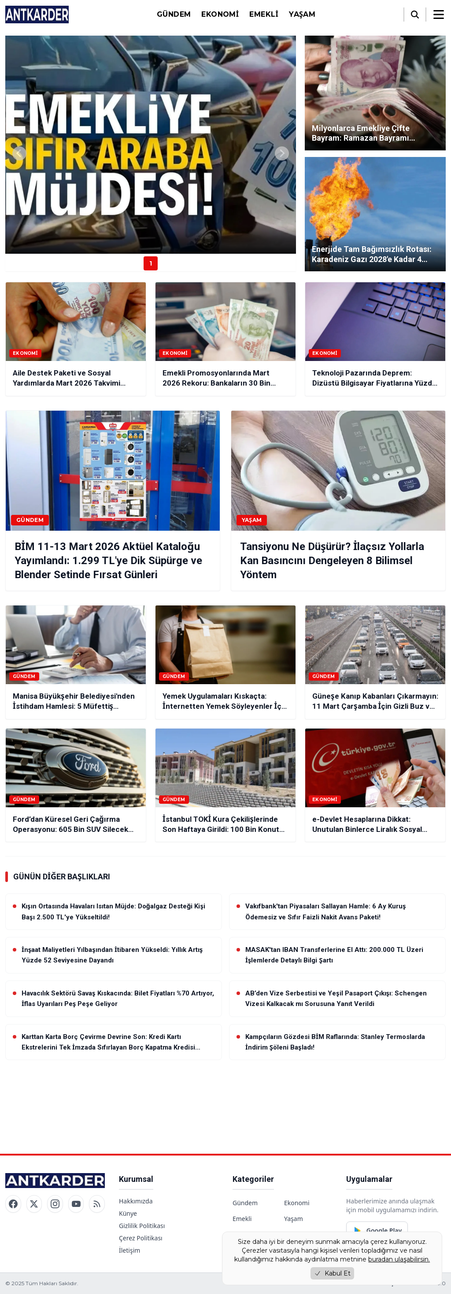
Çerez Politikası (141, 1238)
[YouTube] (76, 1204)
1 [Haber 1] (150, 263)
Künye (128, 1213)
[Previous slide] (19, 153)
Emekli (263, 14)
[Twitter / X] (34, 1204)
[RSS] (97, 1204)
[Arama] (414, 14)
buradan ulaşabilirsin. (399, 1259)
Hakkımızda (136, 1201)
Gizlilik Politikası (142, 1225)
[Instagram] (55, 1204)
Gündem (174, 14)
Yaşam (302, 14)
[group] (150, 145)
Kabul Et (332, 1273)
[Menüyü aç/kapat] (439, 14)
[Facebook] (13, 1204)
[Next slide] (282, 153)
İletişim (129, 1250)
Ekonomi (220, 14)
